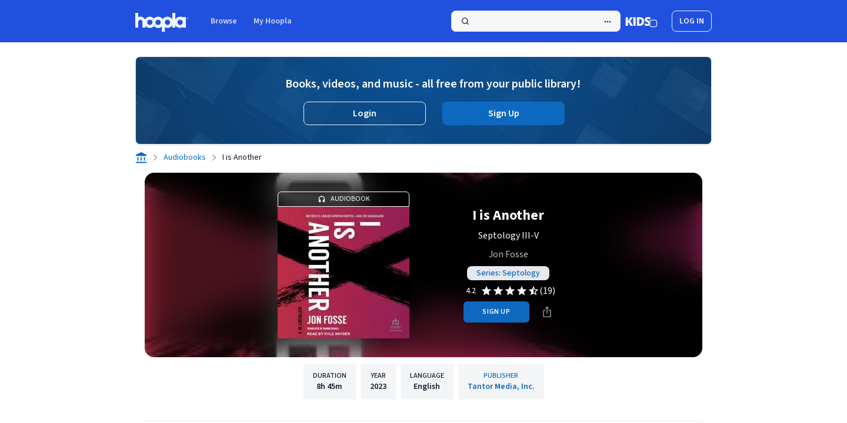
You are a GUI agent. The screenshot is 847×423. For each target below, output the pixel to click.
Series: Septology (508, 273)
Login (364, 113)
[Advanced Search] (608, 22)
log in (691, 21)
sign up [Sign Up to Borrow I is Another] (496, 312)
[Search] (536, 21)
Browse (224, 21)
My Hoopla (273, 21)
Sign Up (503, 113)
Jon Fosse (508, 254)
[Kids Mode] (641, 21)
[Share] (547, 312)
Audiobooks (185, 157)
